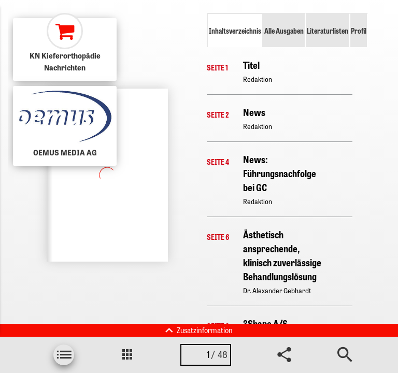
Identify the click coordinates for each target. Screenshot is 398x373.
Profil (358, 30)
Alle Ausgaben (284, 30)
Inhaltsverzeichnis (235, 30)
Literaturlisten (327, 30)
